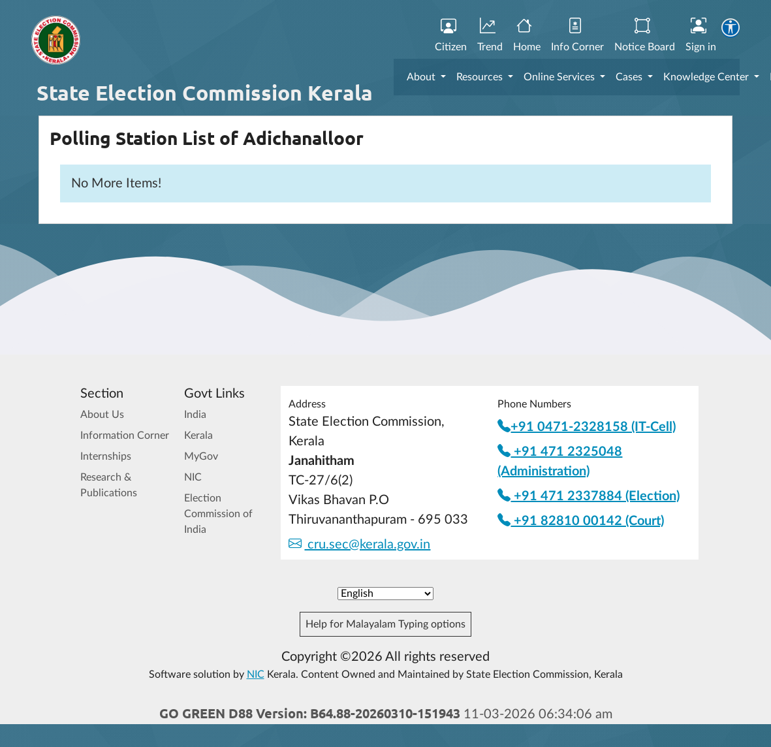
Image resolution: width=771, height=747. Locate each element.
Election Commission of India (218, 514)
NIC (193, 477)
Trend (490, 35)
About (422, 77)
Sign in (700, 35)
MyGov (201, 456)
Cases (630, 77)
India (195, 414)
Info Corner (577, 35)
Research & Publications (108, 485)
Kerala (198, 435)
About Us (102, 414)
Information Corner (124, 435)
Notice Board (644, 35)
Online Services (560, 77)
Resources (480, 77)
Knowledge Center (707, 77)
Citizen (451, 35)
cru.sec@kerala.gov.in (359, 544)
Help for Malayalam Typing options (385, 624)
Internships (105, 456)
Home (527, 35)
